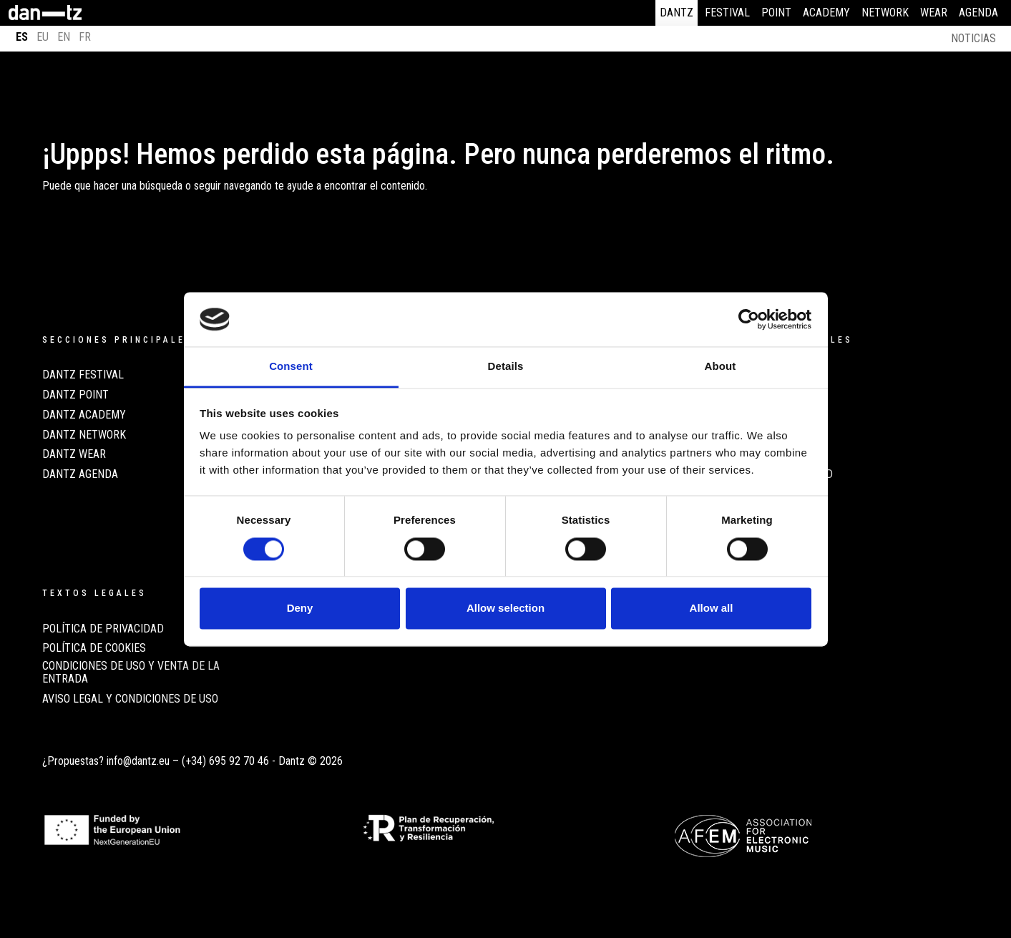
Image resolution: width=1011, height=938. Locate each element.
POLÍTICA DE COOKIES (94, 648)
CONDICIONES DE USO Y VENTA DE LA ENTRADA (131, 672)
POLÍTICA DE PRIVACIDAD (103, 628)
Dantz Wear (74, 454)
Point (776, 12)
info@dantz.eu (138, 761)
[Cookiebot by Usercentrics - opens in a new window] (748, 319)
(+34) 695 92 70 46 (225, 761)
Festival (727, 12)
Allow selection (505, 608)
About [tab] (720, 367)
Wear (933, 12)
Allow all (711, 608)
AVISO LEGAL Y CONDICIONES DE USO (130, 699)
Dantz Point (75, 395)
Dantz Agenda (80, 474)
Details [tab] (506, 367)
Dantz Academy (84, 415)
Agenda (978, 12)
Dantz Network (84, 435)
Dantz (676, 12)
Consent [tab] (291, 367)
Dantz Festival (83, 374)
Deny (300, 608)
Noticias (973, 38)
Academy (826, 12)
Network (885, 12)
